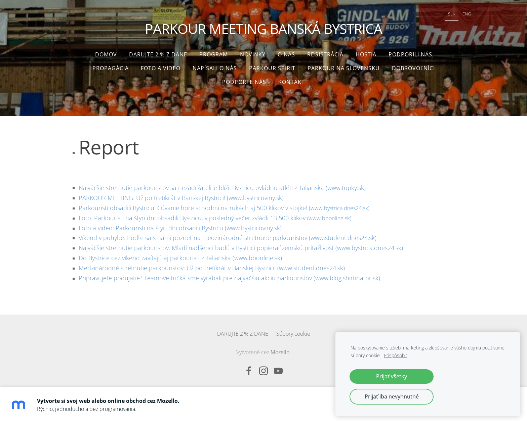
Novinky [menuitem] (253, 51)
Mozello (280, 348)
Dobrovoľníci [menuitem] (413, 64)
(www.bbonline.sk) (215, 215)
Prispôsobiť (395, 355)
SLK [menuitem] (440, 15)
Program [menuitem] (213, 51)
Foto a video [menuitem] (160, 64)
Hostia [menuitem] (366, 51)
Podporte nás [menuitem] (244, 78)
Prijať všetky (391, 376)
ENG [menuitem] (455, 15)
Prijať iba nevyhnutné (392, 396)
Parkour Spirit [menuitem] (272, 64)
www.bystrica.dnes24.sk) (224, 204)
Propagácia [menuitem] (110, 64)
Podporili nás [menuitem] (410, 51)
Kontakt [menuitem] (291, 78)
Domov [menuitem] (106, 51)
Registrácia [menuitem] (325, 51)
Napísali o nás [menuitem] (215, 64)
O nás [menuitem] (286, 51)
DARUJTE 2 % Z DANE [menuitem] (158, 51)
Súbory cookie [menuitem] (293, 330)
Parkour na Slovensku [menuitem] (344, 64)
